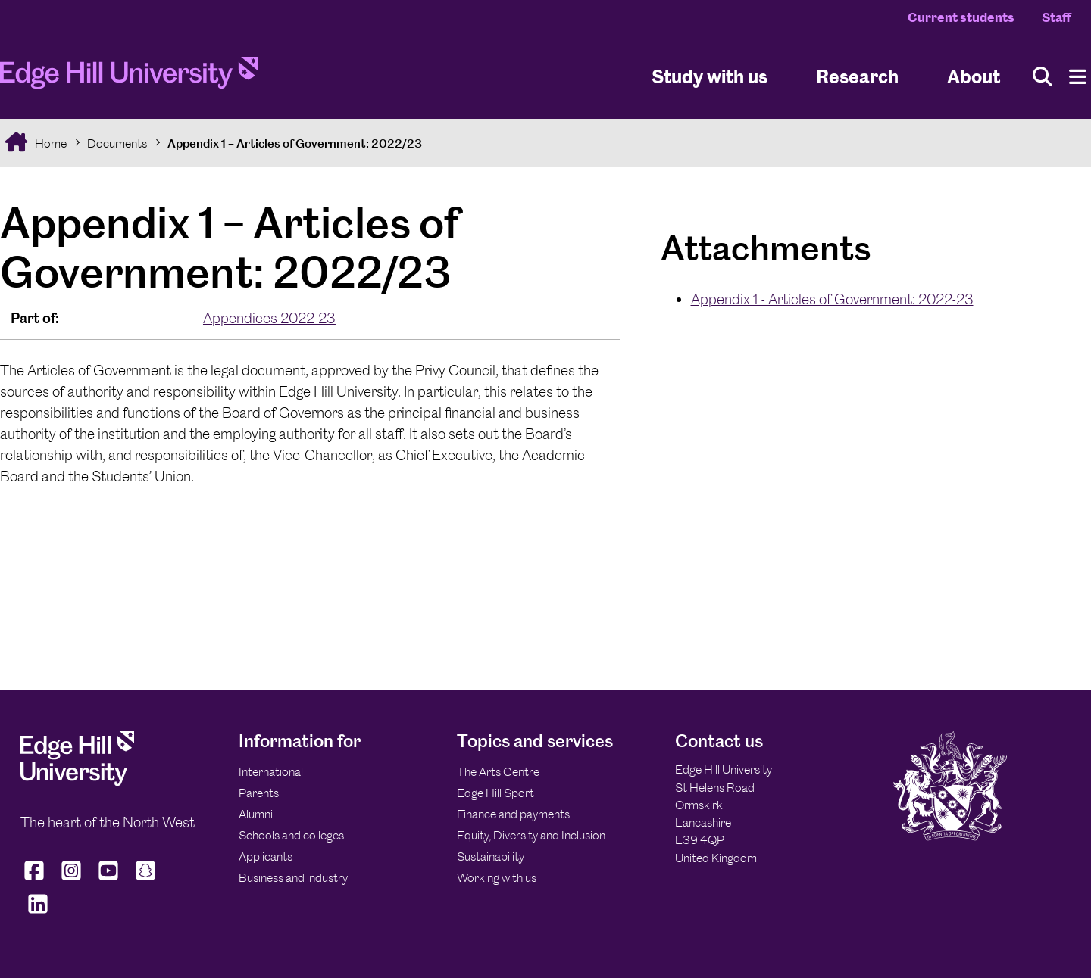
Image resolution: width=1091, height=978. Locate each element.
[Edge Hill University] (77, 781)
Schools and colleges (291, 835)
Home (50, 143)
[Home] (129, 77)
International (271, 772)
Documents (117, 143)
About (973, 76)
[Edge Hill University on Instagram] (72, 880)
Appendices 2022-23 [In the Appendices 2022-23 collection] (269, 318)
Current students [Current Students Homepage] (961, 17)
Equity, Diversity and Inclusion (531, 835)
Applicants (265, 856)
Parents (259, 793)
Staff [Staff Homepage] (1056, 17)
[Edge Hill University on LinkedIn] (37, 913)
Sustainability (490, 856)
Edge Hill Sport (495, 793)
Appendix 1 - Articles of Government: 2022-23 (832, 299)
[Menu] (1077, 76)
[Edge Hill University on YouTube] (109, 880)
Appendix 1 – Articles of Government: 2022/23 (294, 143)
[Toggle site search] (1042, 76)
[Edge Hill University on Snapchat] (146, 880)
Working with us (496, 878)
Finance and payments (513, 814)
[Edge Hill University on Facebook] (36, 880)
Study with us (709, 76)
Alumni (256, 814)
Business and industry (293, 878)
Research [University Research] (857, 76)
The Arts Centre (498, 772)
